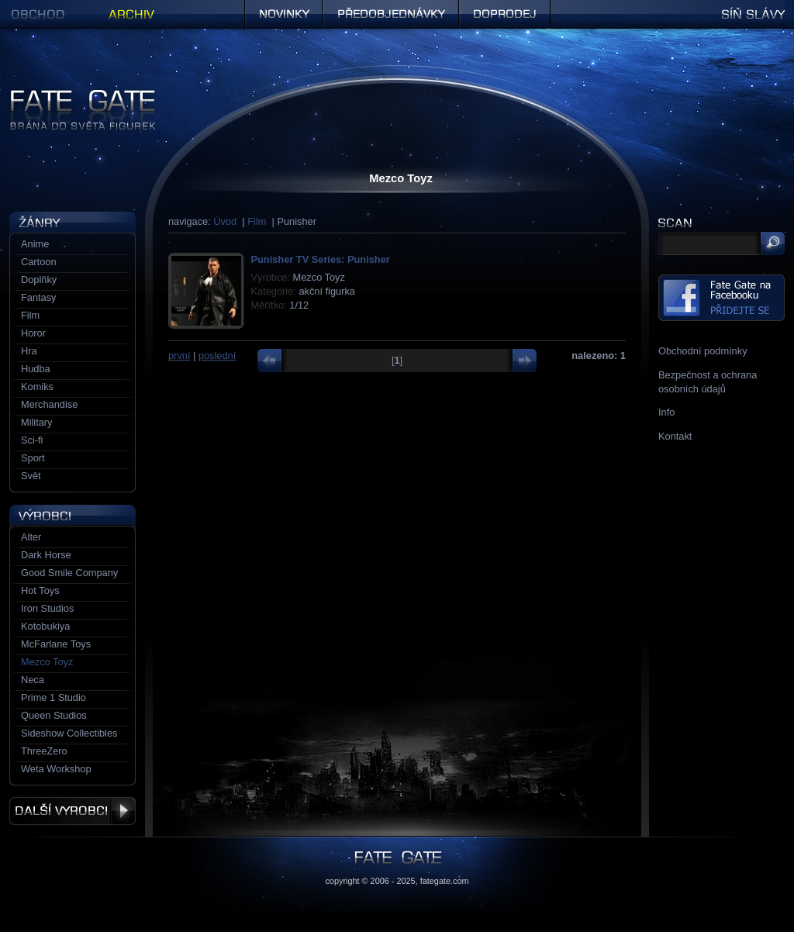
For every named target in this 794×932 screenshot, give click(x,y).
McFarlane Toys (56, 644)
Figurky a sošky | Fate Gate (69, 95)
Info (666, 412)
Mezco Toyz (47, 662)
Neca (32, 679)
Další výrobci (72, 811)
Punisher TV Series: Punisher (320, 259)
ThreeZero (44, 751)
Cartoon (39, 262)
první (179, 355)
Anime (35, 244)
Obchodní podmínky (702, 351)
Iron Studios (47, 608)
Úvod (224, 221)
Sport (33, 458)
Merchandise (49, 404)
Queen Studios (54, 715)
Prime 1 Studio (53, 697)
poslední (217, 355)
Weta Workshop (56, 769)
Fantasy (39, 297)
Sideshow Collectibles (69, 733)
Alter (31, 537)
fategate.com (444, 880)
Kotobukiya (45, 626)
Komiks (37, 386)
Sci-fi (32, 440)
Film (256, 221)
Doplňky (39, 279)
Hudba (35, 369)
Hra (29, 351)
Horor (33, 333)
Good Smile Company (69, 572)
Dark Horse (46, 555)
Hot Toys (40, 590)
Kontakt (675, 436)
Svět (31, 476)
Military (37, 422)
